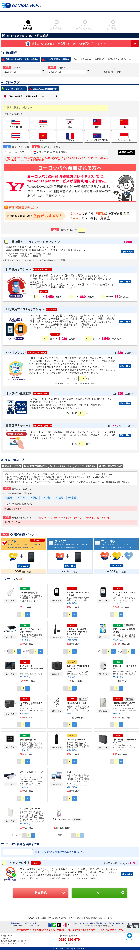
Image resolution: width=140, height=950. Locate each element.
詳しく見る (128, 251)
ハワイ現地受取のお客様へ (57, 59)
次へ (99, 892)
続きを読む (72, 603)
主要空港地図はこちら (35, 466)
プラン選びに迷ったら (15, 89)
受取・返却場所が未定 (110, 466)
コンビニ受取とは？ (60, 466)
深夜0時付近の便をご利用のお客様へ (22, 59)
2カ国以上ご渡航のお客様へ (45, 89)
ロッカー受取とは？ (85, 466)
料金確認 (41, 892)
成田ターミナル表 (11, 466)
